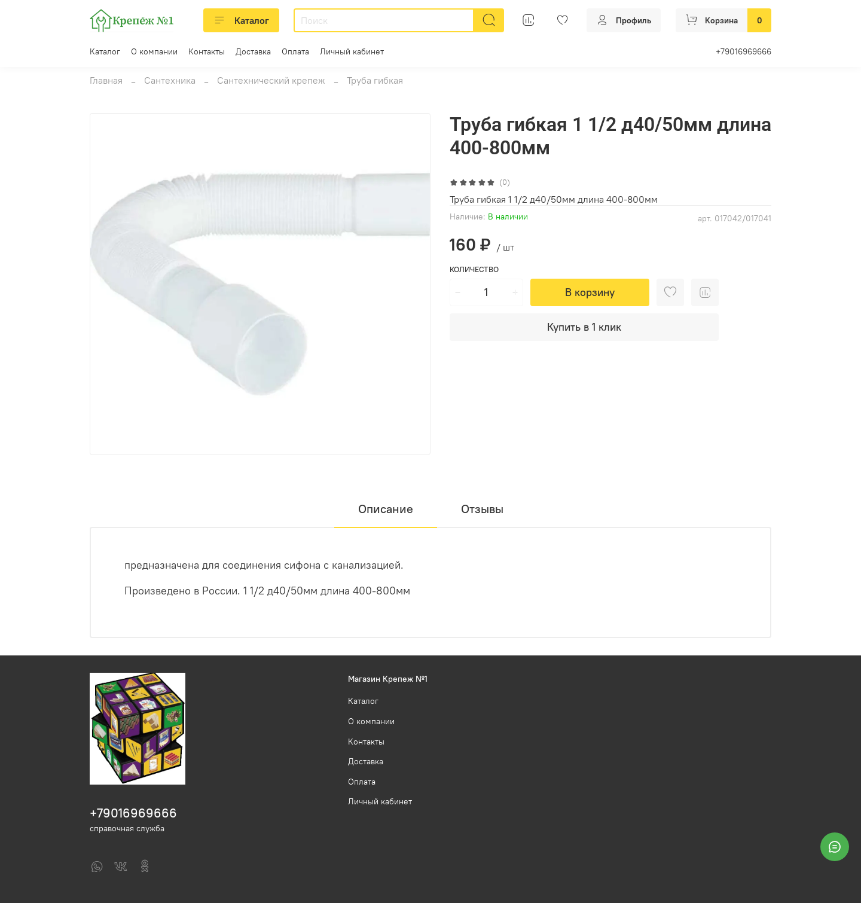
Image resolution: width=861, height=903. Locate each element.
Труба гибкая (375, 80)
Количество (474, 269)
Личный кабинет (352, 51)
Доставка (253, 51)
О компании (154, 51)
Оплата (295, 51)
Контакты (206, 51)
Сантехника (170, 80)
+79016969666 (743, 51)
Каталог (241, 20)
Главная (106, 80)
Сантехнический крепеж (271, 80)
